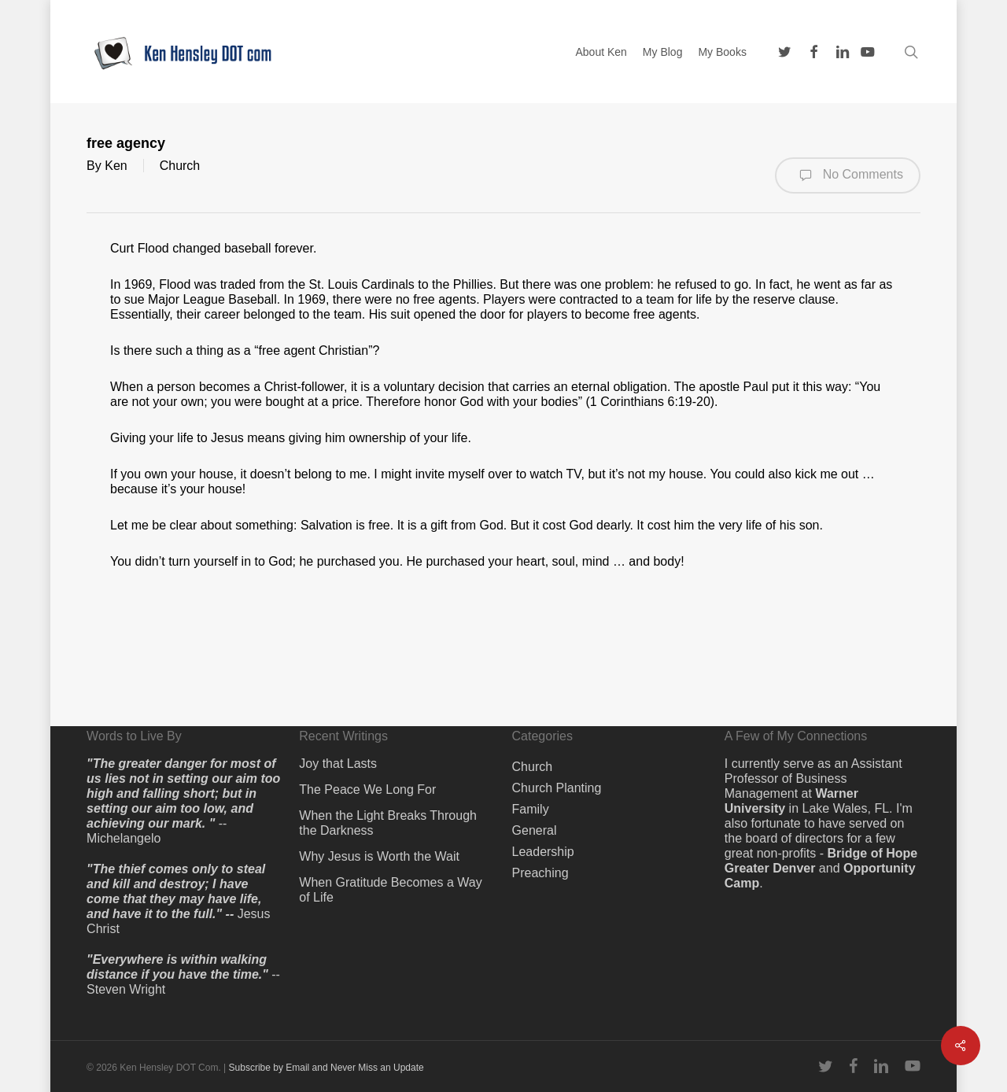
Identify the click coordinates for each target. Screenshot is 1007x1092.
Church (180, 165)
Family (530, 809)
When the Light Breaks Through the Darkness (388, 823)
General (534, 830)
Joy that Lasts (338, 763)
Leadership (543, 851)
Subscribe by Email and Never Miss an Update (326, 1067)
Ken (116, 165)
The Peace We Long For (367, 789)
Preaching (540, 873)
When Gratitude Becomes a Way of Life (390, 890)
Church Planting (557, 788)
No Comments (847, 175)
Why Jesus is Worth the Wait (379, 856)
